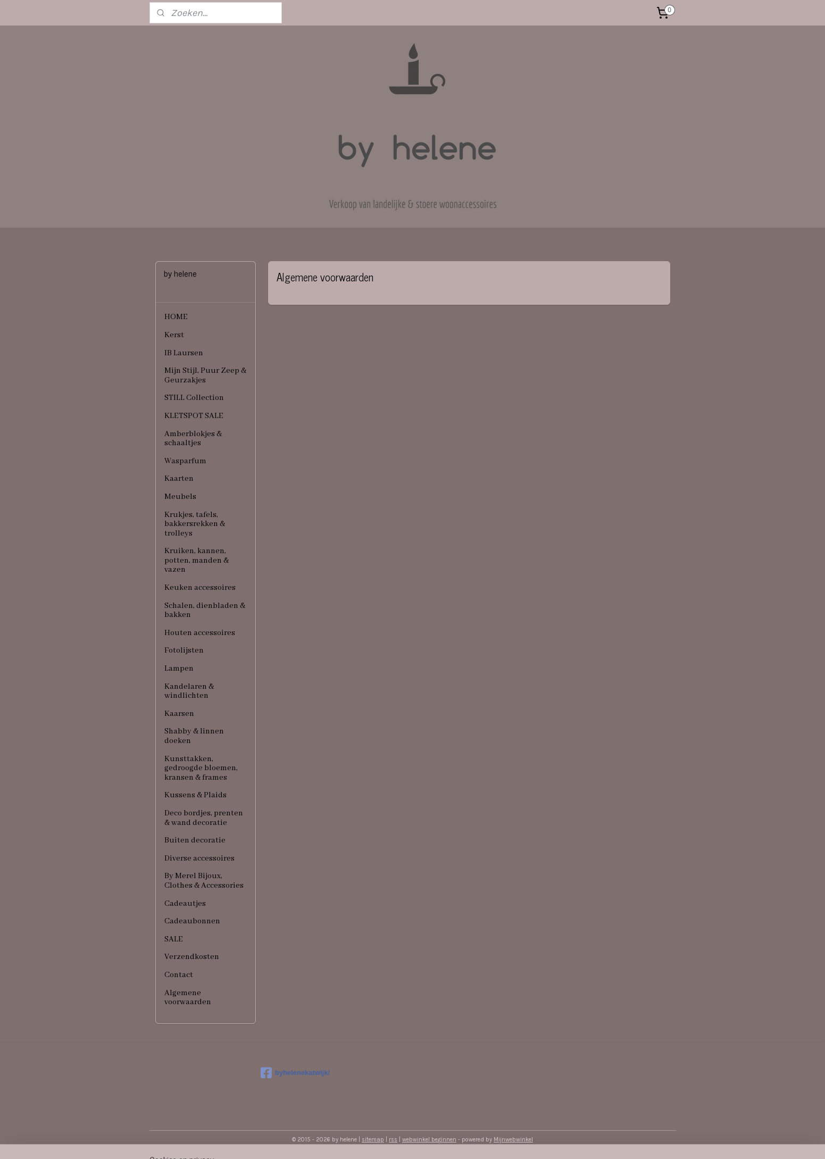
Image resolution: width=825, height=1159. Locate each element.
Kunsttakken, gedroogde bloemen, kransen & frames (201, 768)
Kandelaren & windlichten (189, 691)
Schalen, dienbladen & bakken (204, 610)
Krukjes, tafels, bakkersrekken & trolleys (194, 524)
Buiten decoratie (195, 840)
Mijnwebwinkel (513, 1139)
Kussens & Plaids (195, 795)
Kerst (174, 335)
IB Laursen (183, 353)
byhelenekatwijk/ (295, 1072)
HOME (176, 317)
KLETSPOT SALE (193, 416)
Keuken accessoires (200, 588)
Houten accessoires (199, 633)
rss (393, 1139)
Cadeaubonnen (192, 921)
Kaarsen (179, 714)
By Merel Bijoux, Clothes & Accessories (204, 880)
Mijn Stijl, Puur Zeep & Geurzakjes (205, 375)
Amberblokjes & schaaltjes (193, 438)
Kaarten (179, 478)
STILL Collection (194, 398)
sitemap (373, 1139)
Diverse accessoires (199, 858)
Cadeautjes (185, 903)
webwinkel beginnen (429, 1139)
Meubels (180, 497)
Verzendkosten (191, 957)
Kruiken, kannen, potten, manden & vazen (196, 560)
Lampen (179, 668)
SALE (173, 939)
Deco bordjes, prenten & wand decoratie (203, 818)
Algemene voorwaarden (187, 997)
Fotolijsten (184, 650)
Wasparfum (185, 461)
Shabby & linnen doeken (194, 736)
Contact (178, 975)
